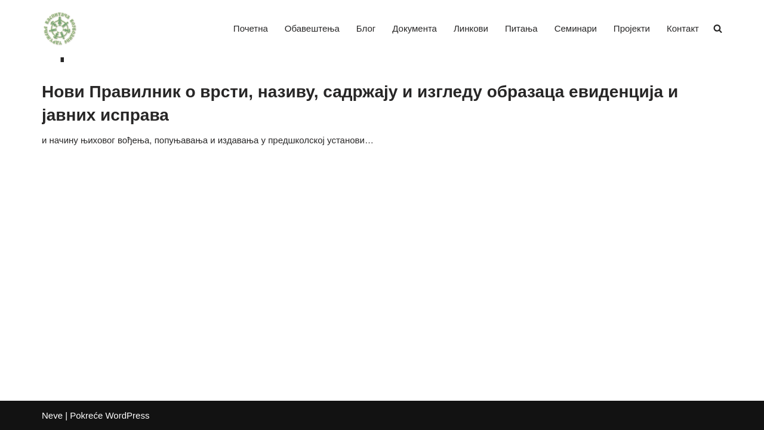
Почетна (250, 28)
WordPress (127, 415)
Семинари (575, 28)
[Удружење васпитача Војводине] (60, 29)
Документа (414, 28)
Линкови (471, 28)
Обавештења (312, 28)
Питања (521, 28)
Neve (52, 415)
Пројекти (632, 28)
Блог (365, 28)
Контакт (683, 28)
